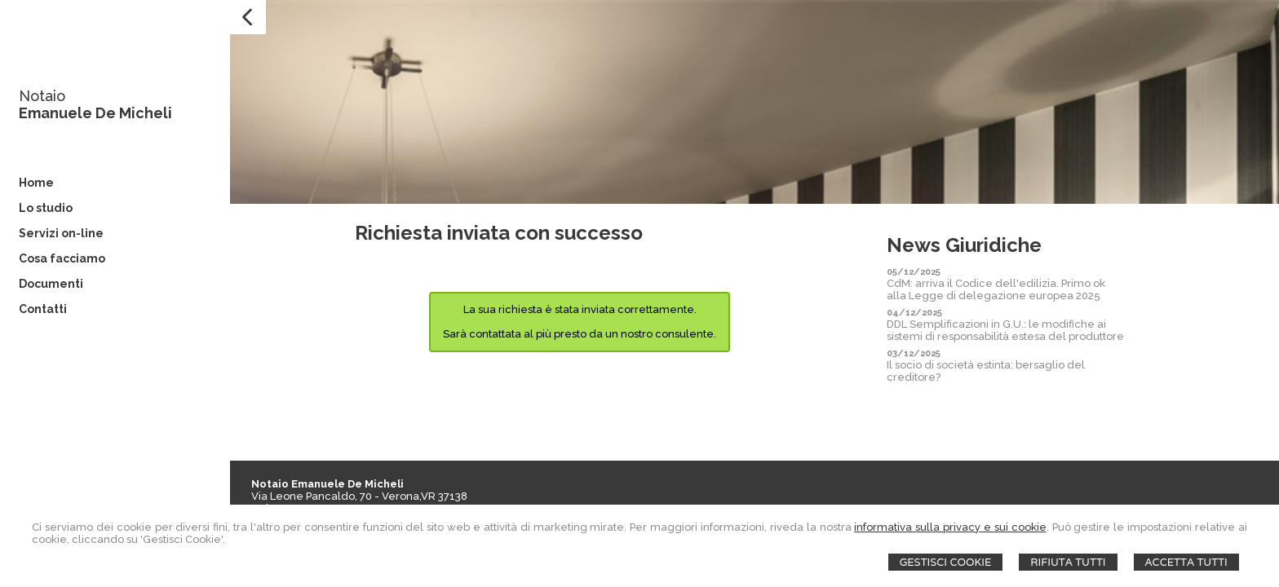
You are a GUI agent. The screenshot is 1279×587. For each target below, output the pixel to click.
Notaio (42, 95)
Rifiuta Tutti (1067, 562)
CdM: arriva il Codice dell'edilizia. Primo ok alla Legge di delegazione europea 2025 (996, 289)
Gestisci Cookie (946, 562)
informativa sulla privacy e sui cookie (950, 527)
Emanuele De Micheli (95, 112)
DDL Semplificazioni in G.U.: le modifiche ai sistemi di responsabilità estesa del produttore (1005, 330)
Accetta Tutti (1186, 562)
